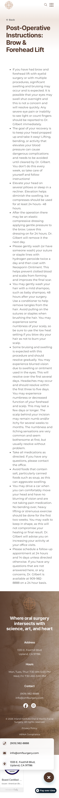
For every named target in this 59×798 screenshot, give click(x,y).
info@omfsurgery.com (30, 697)
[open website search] (48, 4)
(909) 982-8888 (29, 693)
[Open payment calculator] (45, 790)
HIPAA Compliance (29, 734)
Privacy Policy (29, 728)
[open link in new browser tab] (25, 705)
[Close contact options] (49, 777)
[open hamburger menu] (51, 5)
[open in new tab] (29, 652)
